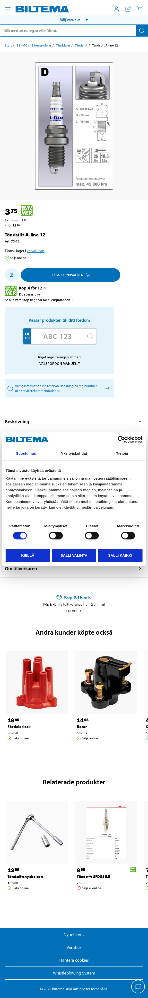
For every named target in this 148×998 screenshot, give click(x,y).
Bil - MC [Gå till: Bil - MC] (22, 45)
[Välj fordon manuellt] (106, 388)
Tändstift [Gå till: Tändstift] (81, 45)
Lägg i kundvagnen (71, 275)
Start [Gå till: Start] (8, 45)
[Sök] (142, 30)
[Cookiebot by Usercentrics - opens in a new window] (121, 439)
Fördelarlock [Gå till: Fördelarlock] (19, 726)
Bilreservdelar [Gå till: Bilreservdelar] (41, 45)
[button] (74, 19)
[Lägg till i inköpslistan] (11, 275)
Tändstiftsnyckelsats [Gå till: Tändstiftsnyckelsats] (26, 876)
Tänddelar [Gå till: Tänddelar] (63, 45)
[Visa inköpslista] (128, 9)
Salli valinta (74, 555)
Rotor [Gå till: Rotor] (82, 726)
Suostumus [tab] (26, 453)
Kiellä (27, 555)
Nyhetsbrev (74, 934)
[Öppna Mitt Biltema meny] (116, 9)
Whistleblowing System (74, 973)
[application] (138, 987)
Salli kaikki (120, 555)
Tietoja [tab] (122, 453)
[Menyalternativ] (8, 9)
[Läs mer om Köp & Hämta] (74, 597)
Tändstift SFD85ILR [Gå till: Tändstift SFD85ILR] (93, 876)
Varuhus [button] (74, 947)
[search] (74, 30)
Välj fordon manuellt (59, 363)
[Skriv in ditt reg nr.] (57, 336)
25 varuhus (35, 250)
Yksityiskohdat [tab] (74, 453)
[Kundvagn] (140, 9)
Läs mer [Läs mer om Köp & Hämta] (74, 611)
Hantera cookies (74, 960)
